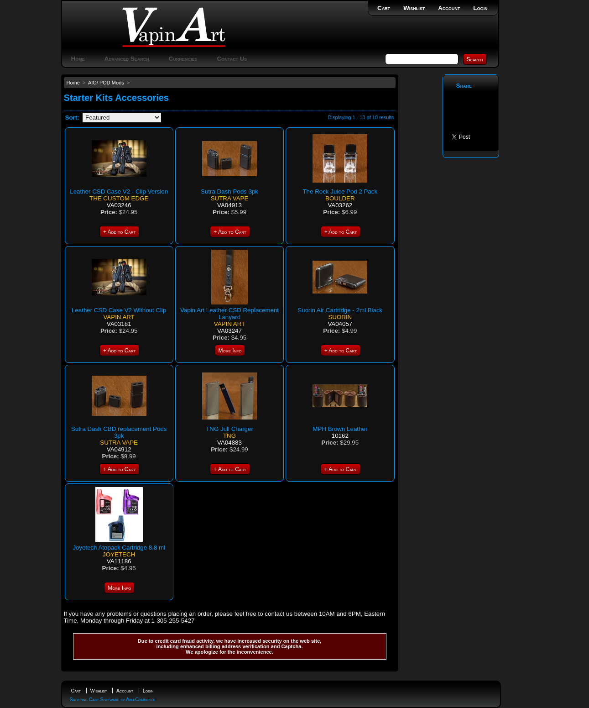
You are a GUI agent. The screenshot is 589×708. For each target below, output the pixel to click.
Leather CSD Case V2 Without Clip (119, 310)
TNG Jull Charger (229, 428)
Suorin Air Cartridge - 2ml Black (339, 310)
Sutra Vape (230, 198)
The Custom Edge (118, 198)
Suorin (340, 317)
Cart (383, 8)
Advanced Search (126, 58)
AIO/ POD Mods (106, 82)
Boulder (339, 198)
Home (78, 58)
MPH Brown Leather (340, 428)
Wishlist (414, 8)
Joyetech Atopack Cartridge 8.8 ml (119, 547)
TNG (229, 435)
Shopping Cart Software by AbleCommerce (113, 699)
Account (449, 8)
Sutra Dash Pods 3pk (229, 191)
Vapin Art (118, 317)
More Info (230, 350)
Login (480, 8)
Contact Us (232, 58)
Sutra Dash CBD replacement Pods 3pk (119, 432)
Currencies (183, 58)
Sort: (72, 117)
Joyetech (119, 554)
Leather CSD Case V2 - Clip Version (119, 191)
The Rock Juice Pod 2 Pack (339, 191)
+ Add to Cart (119, 232)
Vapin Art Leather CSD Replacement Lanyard (229, 313)
